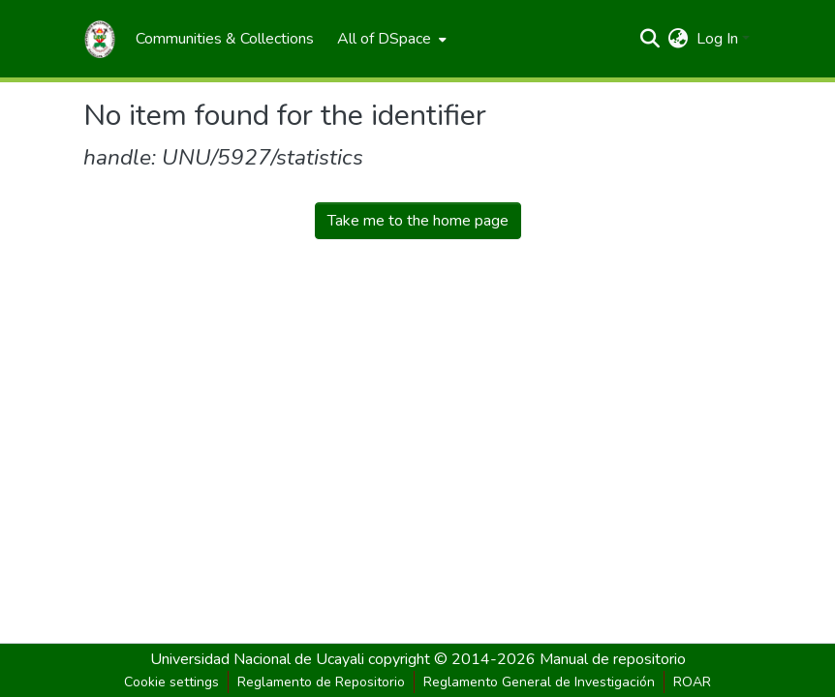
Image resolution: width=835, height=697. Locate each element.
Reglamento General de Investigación (539, 682)
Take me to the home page (418, 220)
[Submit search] (650, 38)
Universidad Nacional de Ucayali (259, 659)
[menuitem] (225, 38)
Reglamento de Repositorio (321, 682)
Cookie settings (171, 682)
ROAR (692, 682)
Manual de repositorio (613, 659)
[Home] (99, 38)
